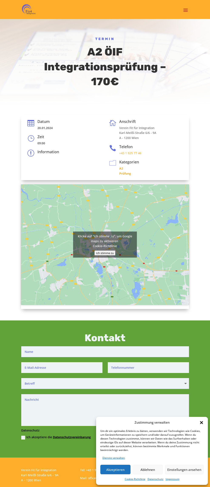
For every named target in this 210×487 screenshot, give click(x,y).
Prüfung (125, 173)
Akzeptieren (115, 470)
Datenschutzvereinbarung (72, 437)
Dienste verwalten (113, 458)
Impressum (172, 479)
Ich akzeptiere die (56, 437)
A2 (121, 168)
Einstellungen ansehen (184, 470)
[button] (201, 422)
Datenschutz (155, 479)
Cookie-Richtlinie (135, 479)
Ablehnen (147, 470)
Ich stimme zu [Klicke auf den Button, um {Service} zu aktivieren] (105, 253)
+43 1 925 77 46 (130, 153)
